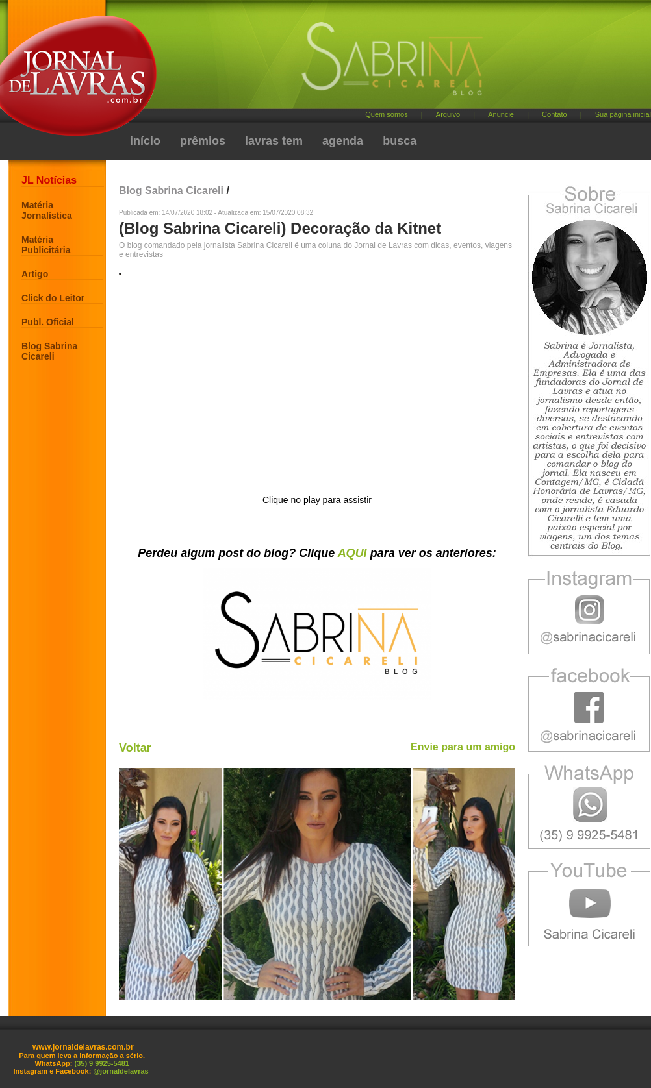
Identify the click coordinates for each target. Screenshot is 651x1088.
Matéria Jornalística (46, 210)
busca (399, 140)
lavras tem (274, 140)
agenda (342, 140)
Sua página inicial (623, 114)
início (145, 140)
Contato (554, 114)
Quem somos (386, 114)
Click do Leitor (52, 298)
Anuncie (501, 114)
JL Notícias (49, 180)
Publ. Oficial (47, 322)
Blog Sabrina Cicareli (49, 351)
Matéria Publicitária (45, 244)
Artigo (34, 274)
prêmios (202, 140)
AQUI (352, 553)
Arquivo (448, 114)
